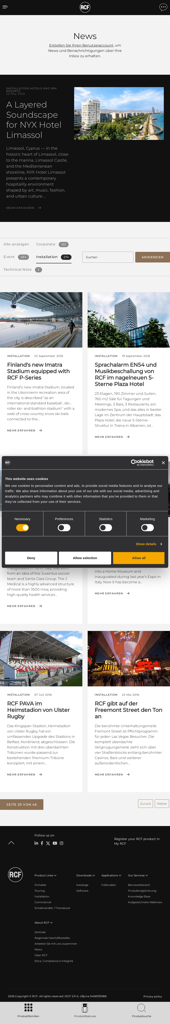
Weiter (162, 803)
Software (82, 890)
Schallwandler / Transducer (52, 907)
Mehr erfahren (20, 207)
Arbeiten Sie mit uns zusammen (56, 943)
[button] (21, 804)
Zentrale (40, 931)
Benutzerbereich (139, 884)
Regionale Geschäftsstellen (52, 937)
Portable (40, 884)
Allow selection (85, 558)
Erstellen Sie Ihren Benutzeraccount (81, 45)
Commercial (43, 901)
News (38, 948)
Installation (42, 895)
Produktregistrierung (142, 890)
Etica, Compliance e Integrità (54, 960)
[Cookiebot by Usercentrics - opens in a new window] (134, 462)
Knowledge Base (139, 895)
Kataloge (82, 884)
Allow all (139, 558)
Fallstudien (108, 884)
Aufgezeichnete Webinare (145, 901)
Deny (31, 558)
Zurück (145, 803)
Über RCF (41, 954)
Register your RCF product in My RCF (137, 840)
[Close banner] (163, 462)
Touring (40, 890)
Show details (146, 544)
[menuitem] (152, 996)
